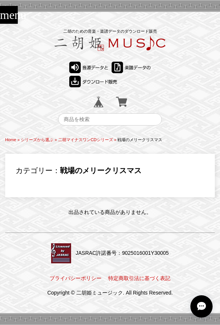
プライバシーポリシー (75, 278)
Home (10, 139)
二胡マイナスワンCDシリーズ (85, 139)
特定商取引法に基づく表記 (139, 278)
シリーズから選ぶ (37, 139)
